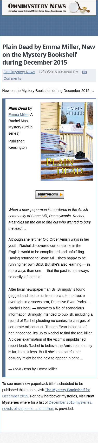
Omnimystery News (19, 72)
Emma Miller (19, 115)
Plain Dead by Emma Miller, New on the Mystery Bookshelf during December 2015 (48, 54)
